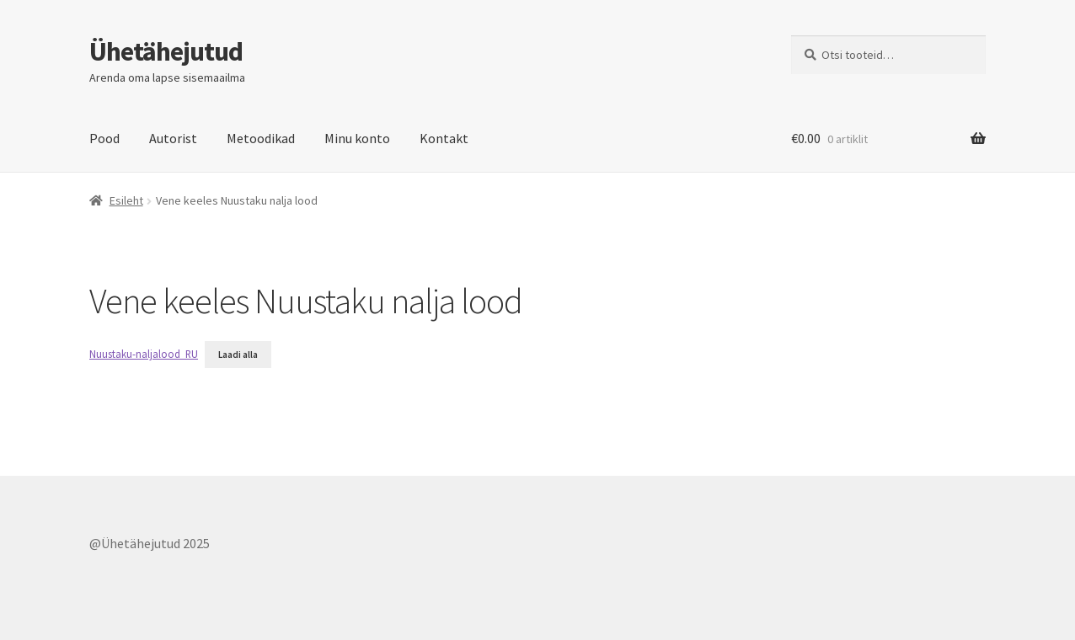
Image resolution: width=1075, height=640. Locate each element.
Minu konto (357, 138)
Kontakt (444, 138)
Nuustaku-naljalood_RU (143, 353)
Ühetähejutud (166, 51)
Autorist (173, 138)
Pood (104, 138)
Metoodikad (261, 138)
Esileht (126, 200)
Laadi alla (238, 354)
